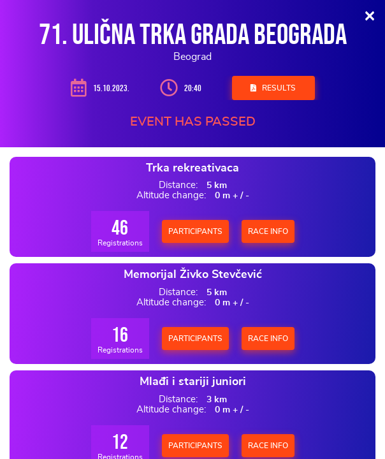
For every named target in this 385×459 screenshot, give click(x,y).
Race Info (268, 231)
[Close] (370, 15)
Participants (195, 231)
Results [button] (273, 88)
